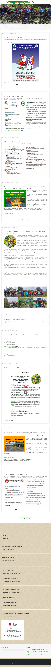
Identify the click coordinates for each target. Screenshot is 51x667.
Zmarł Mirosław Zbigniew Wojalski (32, 654)
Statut (4, 533)
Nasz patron (5, 538)
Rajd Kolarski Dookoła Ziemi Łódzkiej (10, 584)
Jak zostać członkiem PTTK (8, 541)
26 (29, 518)
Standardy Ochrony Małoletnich (9, 616)
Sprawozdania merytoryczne (8, 597)
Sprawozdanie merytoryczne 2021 (9, 605)
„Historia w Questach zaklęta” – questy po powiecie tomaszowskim (15, 613)
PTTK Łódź (16, 33)
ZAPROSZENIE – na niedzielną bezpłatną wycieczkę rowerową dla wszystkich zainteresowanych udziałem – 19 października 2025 (22, 187)
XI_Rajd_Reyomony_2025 (7, 420)
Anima (44, 663)
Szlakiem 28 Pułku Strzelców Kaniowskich (11, 573)
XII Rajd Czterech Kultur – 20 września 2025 (16, 474)
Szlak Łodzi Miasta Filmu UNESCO (8, 560)
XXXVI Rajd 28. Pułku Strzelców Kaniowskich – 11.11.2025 (20, 142)
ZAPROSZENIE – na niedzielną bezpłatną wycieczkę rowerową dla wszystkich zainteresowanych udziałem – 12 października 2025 (22, 433)
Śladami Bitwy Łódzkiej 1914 (8, 570)
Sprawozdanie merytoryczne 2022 (9, 602)
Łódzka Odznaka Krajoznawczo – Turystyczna (12, 592)
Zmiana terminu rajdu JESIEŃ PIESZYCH (15, 319)
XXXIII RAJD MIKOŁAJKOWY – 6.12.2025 (15, 37)
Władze (4, 535)
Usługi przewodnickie (6, 552)
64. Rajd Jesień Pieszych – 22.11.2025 (14, 96)
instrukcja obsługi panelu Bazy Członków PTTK (10, 346)
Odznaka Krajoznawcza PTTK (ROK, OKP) (10, 578)
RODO (3, 610)
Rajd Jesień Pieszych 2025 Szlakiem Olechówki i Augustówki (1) (12, 130)
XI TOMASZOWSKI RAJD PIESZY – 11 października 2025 (19, 368)
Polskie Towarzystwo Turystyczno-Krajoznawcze (11, 5)
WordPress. (48, 663)
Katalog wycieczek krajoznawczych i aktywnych (12, 546)
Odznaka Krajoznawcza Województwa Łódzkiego (13, 581)
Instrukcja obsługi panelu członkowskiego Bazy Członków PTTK (22, 335)
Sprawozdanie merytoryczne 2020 (10, 608)
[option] (25, 14)
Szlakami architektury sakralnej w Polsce (11, 589)
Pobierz (22, 130)
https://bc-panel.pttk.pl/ (13, 347)
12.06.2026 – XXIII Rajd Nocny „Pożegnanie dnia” (34, 649)
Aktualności (4, 528)
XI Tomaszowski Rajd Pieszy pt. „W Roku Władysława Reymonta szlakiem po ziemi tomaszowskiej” (25, 232)
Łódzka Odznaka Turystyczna (9, 565)
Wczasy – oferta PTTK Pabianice (8, 549)
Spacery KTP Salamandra (7, 554)
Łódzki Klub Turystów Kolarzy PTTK (9, 557)
